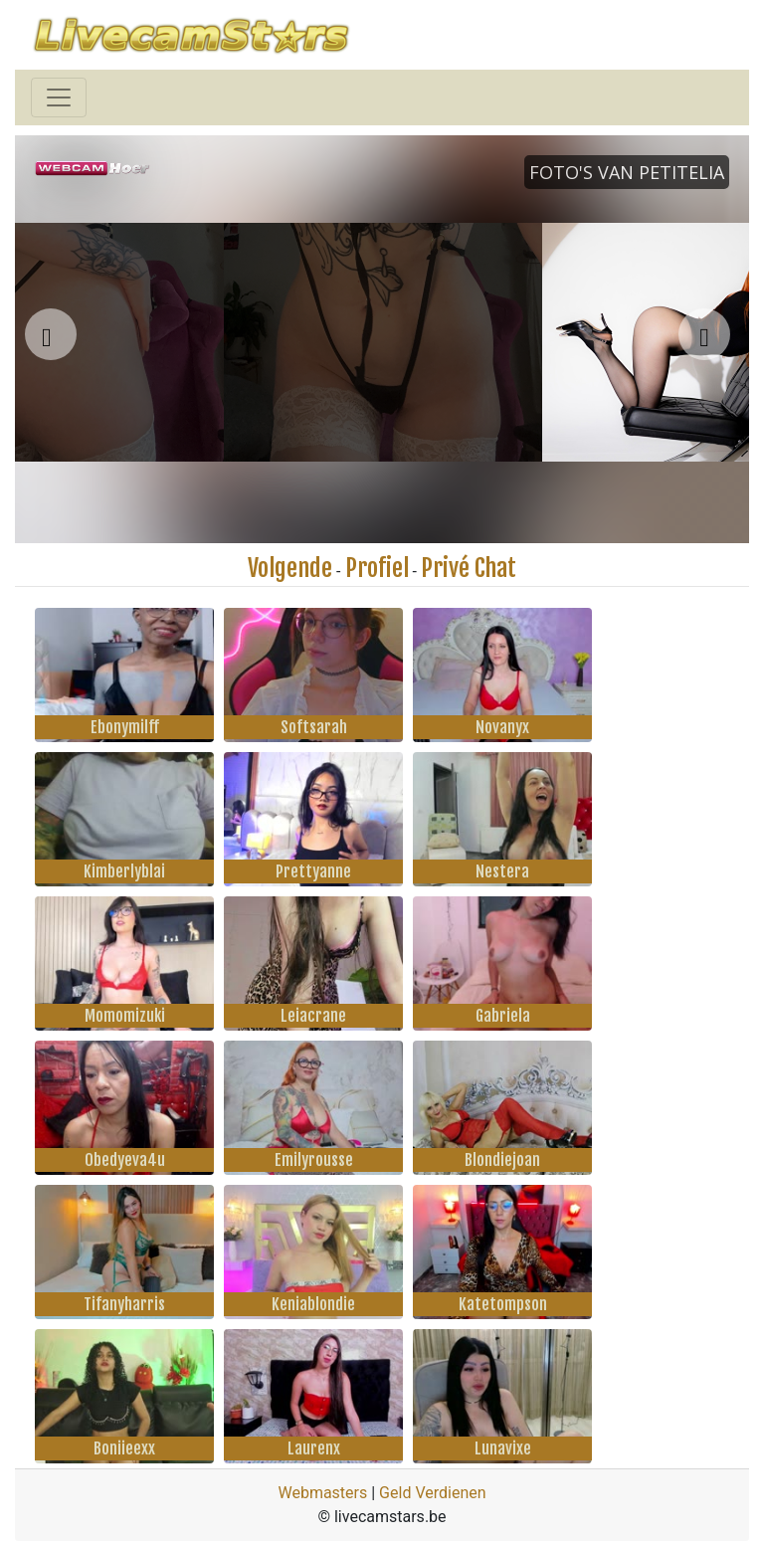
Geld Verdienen (432, 1492)
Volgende (290, 568)
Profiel (377, 568)
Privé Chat (468, 568)
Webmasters (322, 1492)
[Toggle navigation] (59, 97)
